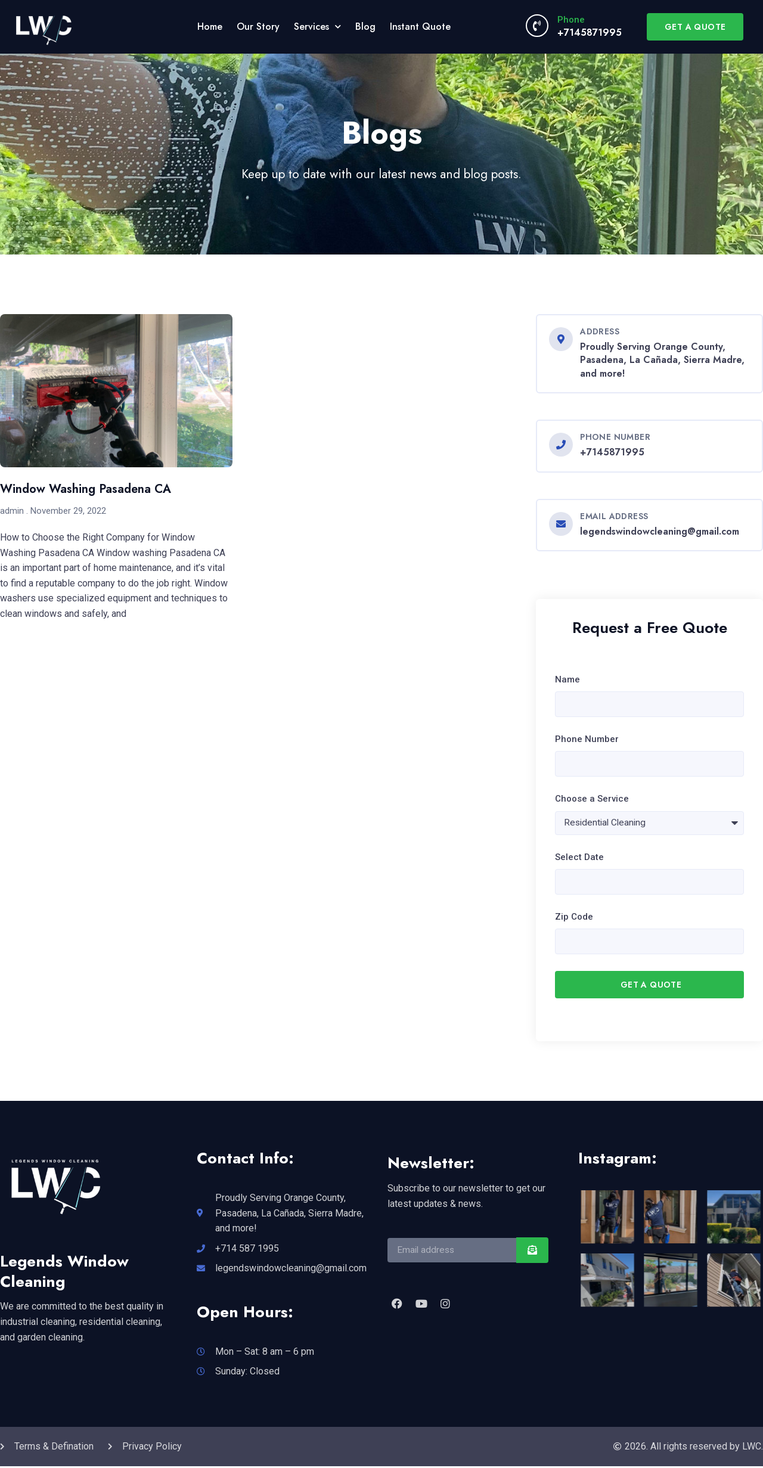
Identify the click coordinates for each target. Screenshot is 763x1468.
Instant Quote (420, 26)
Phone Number (587, 739)
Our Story (258, 26)
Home (209, 26)
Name (567, 679)
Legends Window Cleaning (64, 1273)
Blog (365, 26)
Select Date (579, 857)
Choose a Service (592, 799)
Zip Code (574, 918)
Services (317, 26)
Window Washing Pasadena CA (85, 489)
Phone (571, 19)
